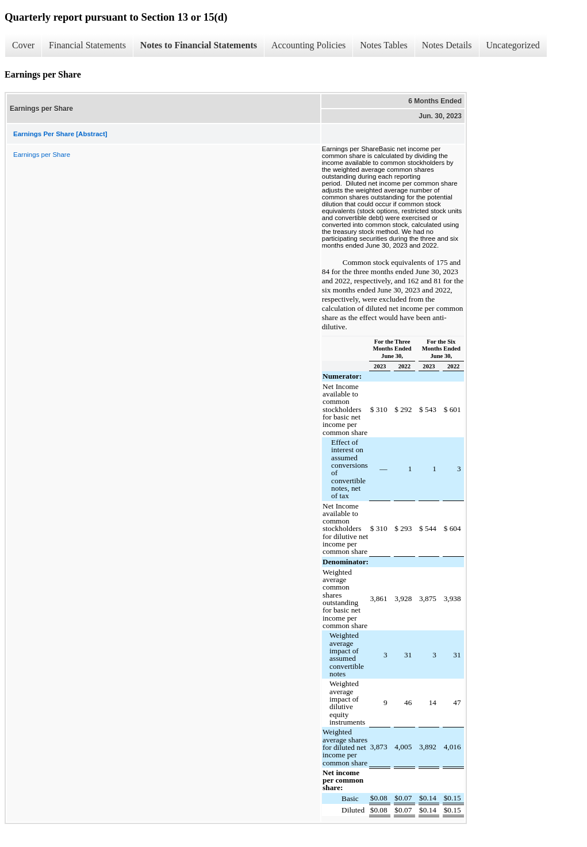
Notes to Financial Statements (198, 45)
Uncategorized (513, 45)
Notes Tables (384, 45)
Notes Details (447, 45)
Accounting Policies (308, 45)
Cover (23, 45)
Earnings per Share (41, 154)
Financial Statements (87, 45)
